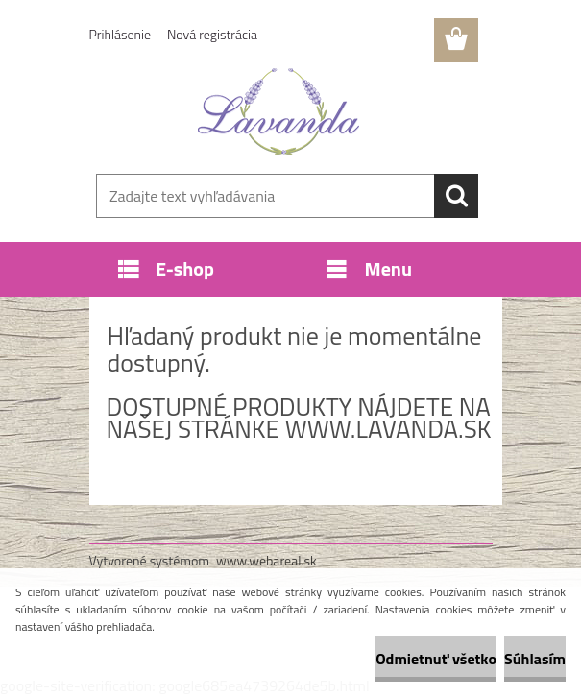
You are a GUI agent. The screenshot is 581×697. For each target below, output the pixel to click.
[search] (456, 196)
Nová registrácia (212, 34)
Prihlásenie (120, 34)
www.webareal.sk (266, 560)
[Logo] (279, 111)
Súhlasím (535, 658)
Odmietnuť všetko (435, 658)
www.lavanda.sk (388, 428)
